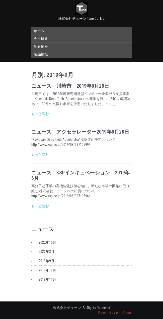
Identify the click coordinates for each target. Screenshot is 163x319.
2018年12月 (47, 270)
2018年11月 (47, 279)
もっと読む (40, 114)
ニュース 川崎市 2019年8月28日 (70, 86)
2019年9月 (46, 261)
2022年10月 (47, 242)
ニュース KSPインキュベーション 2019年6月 (80, 175)
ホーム (39, 31)
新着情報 (41, 46)
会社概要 (41, 39)
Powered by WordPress (115, 313)
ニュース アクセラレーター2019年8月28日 (80, 132)
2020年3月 (46, 252)
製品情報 (41, 54)
